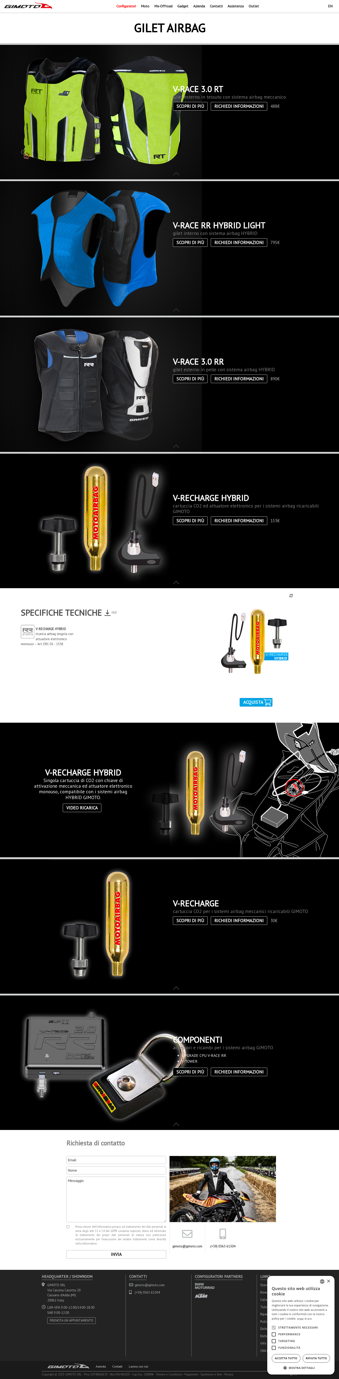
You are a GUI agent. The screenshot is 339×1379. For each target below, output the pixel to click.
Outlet (254, 6)
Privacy (228, 1374)
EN (330, 6)
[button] (301, 1368)
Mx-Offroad (163, 6)
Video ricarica (82, 808)
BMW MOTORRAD (205, 1286)
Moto (145, 6)
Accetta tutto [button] (286, 1358)
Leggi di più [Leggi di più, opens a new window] (304, 1318)
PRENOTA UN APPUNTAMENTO (71, 1320)
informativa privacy (109, 1226)
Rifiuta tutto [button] (316, 1358)
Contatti (216, 6)
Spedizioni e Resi (211, 1374)
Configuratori (126, 6)
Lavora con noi (138, 1366)
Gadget (182, 6)
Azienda (199, 6)
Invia (116, 1254)
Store (264, 1285)
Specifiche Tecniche (61, 612)
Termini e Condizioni (169, 1374)
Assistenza (236, 6)
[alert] (301, 1325)
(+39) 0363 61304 (222, 1246)
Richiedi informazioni (239, 106)
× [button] (328, 1281)
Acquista (253, 702)
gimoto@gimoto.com (187, 1246)
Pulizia (264, 1321)
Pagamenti (191, 1374)
